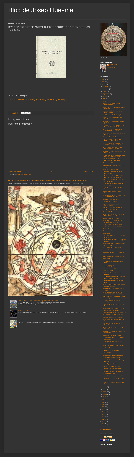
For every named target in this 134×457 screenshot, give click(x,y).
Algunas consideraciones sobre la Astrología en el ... (112, 204)
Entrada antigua (88, 171)
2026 (103, 79)
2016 (103, 416)
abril (104, 389)
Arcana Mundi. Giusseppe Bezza (112, 335)
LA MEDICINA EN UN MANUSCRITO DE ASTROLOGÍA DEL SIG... (114, 196)
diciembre (106, 86)
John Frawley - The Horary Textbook (113, 314)
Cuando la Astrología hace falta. (111, 366)
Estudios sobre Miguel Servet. (111, 163)
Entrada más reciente (15, 171)
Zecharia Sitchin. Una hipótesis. (111, 357)
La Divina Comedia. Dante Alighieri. (112, 115)
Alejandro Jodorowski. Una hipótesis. (113, 355)
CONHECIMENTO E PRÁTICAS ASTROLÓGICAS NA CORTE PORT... (114, 311)
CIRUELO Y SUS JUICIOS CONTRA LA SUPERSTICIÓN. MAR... (114, 208)
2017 (103, 414)
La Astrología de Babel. (109, 373)
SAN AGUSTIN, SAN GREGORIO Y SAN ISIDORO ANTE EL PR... (113, 148)
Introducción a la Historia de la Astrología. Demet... (111, 301)
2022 (103, 402)
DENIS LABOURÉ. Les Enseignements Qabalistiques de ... (114, 285)
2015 (103, 419)
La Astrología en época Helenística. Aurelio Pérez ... (112, 342)
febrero (105, 394)
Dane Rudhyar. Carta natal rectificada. (113, 256)
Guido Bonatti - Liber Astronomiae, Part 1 (114, 308)
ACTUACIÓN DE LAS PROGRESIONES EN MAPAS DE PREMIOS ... (114, 215)
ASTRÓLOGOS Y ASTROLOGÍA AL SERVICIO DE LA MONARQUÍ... (113, 225)
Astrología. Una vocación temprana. (113, 369)
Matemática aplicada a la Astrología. (113, 371)
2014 (103, 421)
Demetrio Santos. (107, 250)
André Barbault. (107, 233)
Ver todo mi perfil (111, 67)
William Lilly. (106, 228)
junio (104, 101)
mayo (105, 387)
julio (104, 98)
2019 (103, 409)
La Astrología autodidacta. (110, 364)
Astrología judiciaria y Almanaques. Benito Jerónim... (112, 111)
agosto (105, 96)
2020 (103, 407)
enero (105, 396)
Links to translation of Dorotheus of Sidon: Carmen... (112, 269)
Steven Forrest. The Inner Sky (111, 218)
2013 (103, 424)
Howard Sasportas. (108, 231)
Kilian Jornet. (106, 348)
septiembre (106, 94)
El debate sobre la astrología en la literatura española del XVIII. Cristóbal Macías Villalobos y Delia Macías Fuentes (47, 180)
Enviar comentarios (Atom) (23, 174)
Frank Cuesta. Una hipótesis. (111, 350)
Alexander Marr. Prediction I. (110, 201)
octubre (105, 91)
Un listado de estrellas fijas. (26, 311)
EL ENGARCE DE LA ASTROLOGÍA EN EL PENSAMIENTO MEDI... (114, 126)
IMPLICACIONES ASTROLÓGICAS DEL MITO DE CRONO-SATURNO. (114, 155)
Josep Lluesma (113, 64)
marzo (105, 392)
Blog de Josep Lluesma (40, 10)
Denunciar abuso (106, 429)
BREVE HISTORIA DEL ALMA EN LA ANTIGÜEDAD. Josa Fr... (113, 221)
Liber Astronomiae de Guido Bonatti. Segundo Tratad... (113, 324)
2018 (103, 412)
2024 (103, 84)
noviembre (106, 89)
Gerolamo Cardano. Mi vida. (110, 169)
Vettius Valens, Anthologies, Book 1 (112, 247)
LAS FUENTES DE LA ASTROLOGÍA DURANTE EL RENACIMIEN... (113, 176)
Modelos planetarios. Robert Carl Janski (114, 345)
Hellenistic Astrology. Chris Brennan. (113, 317)
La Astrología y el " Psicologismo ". (112, 376)
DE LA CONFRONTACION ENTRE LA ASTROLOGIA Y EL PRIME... (113, 129)
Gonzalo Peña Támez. (109, 212)
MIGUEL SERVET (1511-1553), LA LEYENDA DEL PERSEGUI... (112, 159)
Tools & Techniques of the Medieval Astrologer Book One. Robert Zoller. (38, 301)
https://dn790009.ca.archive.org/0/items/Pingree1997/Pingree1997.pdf (38, 99)
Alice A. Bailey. (107, 352)
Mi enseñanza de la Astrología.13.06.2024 (110, 265)
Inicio (52, 171)
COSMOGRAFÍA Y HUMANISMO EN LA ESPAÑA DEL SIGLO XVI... (114, 140)
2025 (103, 82)
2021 (103, 404)
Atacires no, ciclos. (23, 321)
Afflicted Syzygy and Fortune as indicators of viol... (111, 104)
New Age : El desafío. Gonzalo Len (112, 137)
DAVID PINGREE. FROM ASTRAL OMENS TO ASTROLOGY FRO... (113, 293)
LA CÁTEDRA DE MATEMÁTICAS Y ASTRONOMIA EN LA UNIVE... (113, 144)
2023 (103, 399)
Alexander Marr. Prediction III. (111, 199)
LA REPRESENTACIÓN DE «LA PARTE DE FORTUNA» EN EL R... (114, 277)
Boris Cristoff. (106, 258)
